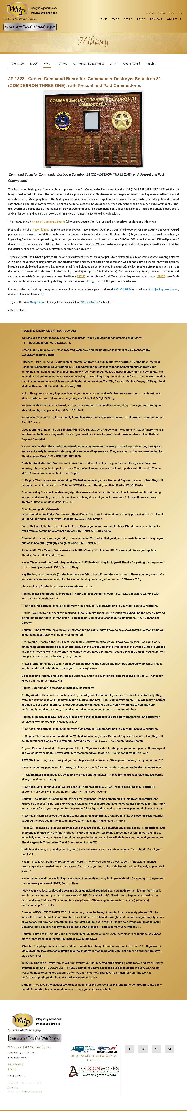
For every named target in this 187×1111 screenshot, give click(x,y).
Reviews (156, 19)
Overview (17, 63)
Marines (61, 63)
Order (180, 12)
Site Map (13, 1087)
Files (171, 12)
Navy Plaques (40, 229)
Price (141, 19)
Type (115, 19)
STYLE (81, 276)
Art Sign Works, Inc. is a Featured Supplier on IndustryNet (94, 1054)
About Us (174, 19)
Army (114, 63)
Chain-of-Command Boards (49, 221)
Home (102, 19)
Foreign (151, 63)
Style (128, 19)
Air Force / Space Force (89, 63)
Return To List (19, 310)
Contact (150, 12)
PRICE (161, 276)
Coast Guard (131, 63)
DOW (34, 63)
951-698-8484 (15, 1064)
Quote (162, 12)
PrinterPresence (32, 1091)
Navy (46, 63)
